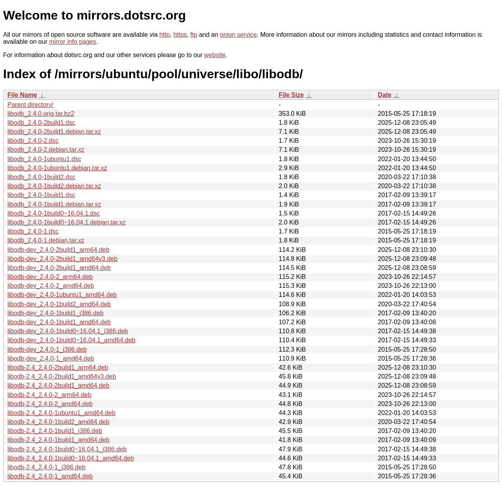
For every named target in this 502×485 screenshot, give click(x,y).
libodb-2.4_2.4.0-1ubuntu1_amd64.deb (61, 413)
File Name (22, 95)
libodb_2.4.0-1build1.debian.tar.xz (54, 204)
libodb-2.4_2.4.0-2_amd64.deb (50, 404)
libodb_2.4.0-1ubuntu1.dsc (44, 159)
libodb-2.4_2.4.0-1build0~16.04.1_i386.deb (67, 449)
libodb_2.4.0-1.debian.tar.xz (46, 240)
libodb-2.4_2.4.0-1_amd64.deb (50, 476)
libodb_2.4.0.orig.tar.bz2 (40, 113)
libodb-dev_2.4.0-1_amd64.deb (50, 358)
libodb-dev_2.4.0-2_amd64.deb (50, 285)
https (180, 34)
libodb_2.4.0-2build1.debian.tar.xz (54, 131)
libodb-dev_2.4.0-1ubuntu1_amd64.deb (62, 294)
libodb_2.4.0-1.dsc (33, 231)
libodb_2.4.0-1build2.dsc (41, 177)
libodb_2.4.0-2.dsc (33, 140)
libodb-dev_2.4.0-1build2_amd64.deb (59, 304)
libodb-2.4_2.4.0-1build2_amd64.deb (58, 422)
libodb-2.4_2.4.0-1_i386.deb (46, 467)
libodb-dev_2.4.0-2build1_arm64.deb (58, 249)
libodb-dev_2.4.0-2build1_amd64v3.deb (62, 258)
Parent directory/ (30, 104)
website (214, 55)
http (164, 34)
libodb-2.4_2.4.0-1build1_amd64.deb (58, 439)
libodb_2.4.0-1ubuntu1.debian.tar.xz (57, 168)
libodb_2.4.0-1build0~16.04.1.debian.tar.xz (66, 222)
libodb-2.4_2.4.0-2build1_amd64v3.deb (61, 376)
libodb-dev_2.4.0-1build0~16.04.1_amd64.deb (71, 340)
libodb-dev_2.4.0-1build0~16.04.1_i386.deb (67, 331)
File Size (291, 95)
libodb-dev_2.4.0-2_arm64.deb (50, 276)
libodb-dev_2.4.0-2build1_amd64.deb (59, 267)
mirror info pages (72, 41)
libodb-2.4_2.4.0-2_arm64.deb (49, 395)
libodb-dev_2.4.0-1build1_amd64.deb (59, 322)
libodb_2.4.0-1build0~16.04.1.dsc (53, 213)
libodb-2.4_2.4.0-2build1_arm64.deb (57, 367)
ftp (193, 34)
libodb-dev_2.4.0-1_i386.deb (47, 349)
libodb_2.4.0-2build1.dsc (41, 122)
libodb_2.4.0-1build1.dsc (41, 195)
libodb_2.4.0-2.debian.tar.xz (46, 149)
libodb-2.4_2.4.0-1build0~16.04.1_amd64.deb (70, 458)
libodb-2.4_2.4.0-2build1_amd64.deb (58, 385)
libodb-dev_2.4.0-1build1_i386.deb (55, 313)
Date (385, 95)
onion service (238, 34)
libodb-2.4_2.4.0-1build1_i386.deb (54, 431)
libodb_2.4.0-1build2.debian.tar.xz (54, 186)
